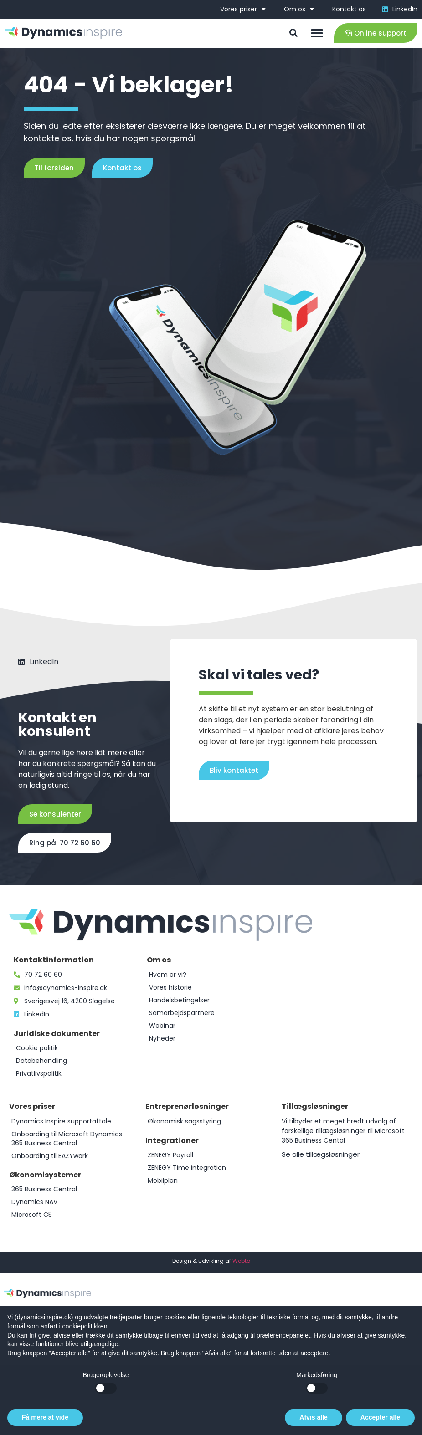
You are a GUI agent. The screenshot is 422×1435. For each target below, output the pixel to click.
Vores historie (170, 987)
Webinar (162, 1025)
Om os (299, 9)
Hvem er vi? (167, 974)
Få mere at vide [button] (45, 1417)
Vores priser (243, 9)
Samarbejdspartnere (182, 1012)
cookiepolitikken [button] (85, 1326)
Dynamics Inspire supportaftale (61, 1121)
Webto (241, 1261)
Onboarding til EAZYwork (49, 1155)
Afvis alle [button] (313, 1417)
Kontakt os (349, 9)
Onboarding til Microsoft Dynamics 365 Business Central (66, 1138)
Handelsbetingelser (179, 1000)
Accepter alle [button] (380, 1417)
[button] (317, 33)
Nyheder (162, 1038)
